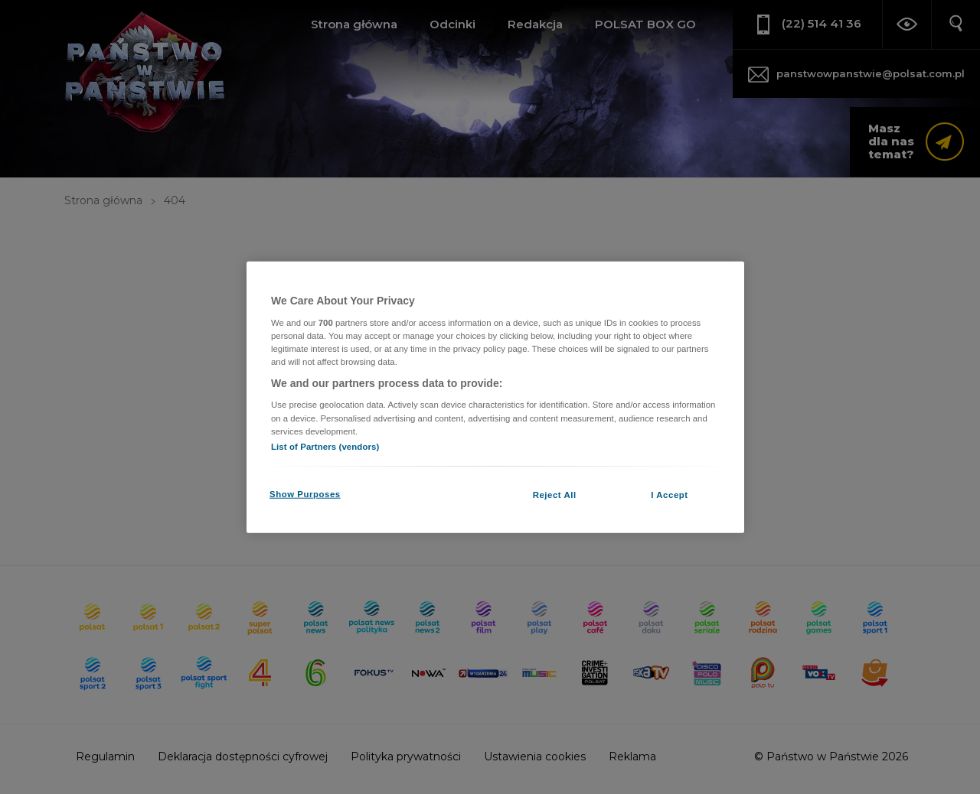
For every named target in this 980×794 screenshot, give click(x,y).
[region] (495, 397)
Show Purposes (305, 493)
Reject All (555, 494)
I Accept (669, 494)
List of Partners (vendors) (325, 446)
